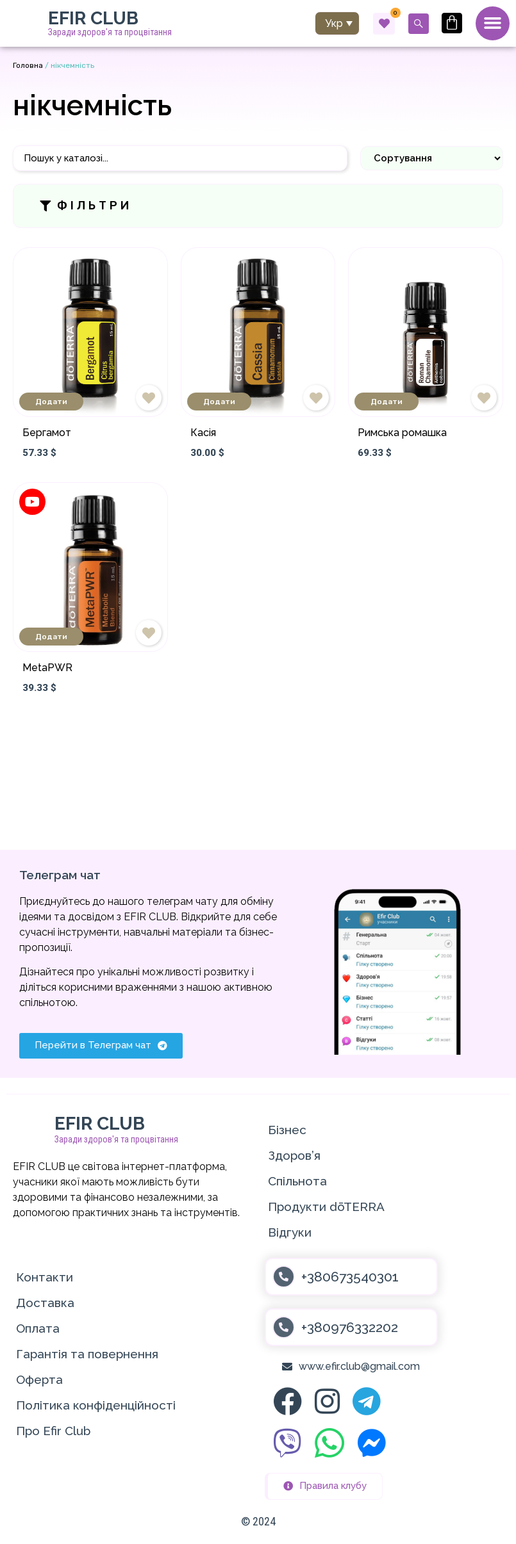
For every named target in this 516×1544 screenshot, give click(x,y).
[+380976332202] (283, 1328)
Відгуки (290, 1233)
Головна (28, 65)
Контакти (44, 1278)
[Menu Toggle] (492, 23)
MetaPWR (47, 669)
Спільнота (297, 1181)
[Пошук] (180, 159)
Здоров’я (294, 1156)
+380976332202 (349, 1328)
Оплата (38, 1329)
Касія (203, 433)
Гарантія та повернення (87, 1354)
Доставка (45, 1303)
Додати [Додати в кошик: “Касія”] (219, 402)
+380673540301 (350, 1277)
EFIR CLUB (93, 18)
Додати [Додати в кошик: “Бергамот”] (51, 402)
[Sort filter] (432, 159)
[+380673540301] (283, 1277)
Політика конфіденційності (96, 1406)
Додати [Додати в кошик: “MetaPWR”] (51, 637)
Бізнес (287, 1130)
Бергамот (46, 433)
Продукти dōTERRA (326, 1207)
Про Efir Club (53, 1431)
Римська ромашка (402, 433)
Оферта (39, 1380)
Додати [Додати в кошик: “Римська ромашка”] (386, 402)
